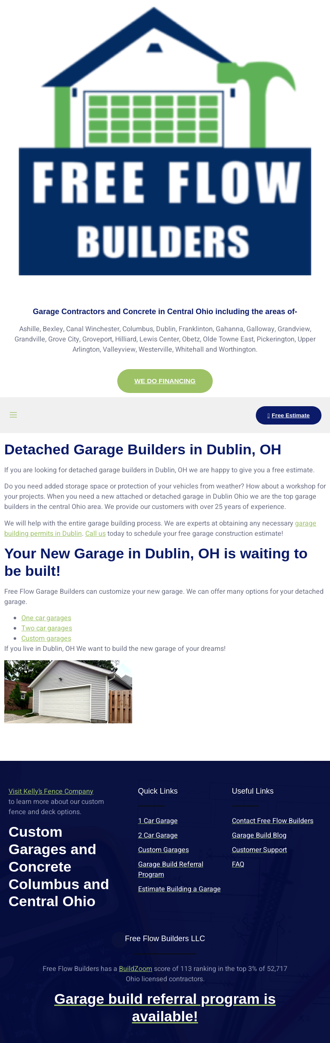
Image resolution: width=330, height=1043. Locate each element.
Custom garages (46, 639)
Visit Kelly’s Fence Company (51, 792)
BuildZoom (135, 969)
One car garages (46, 618)
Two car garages (46, 629)
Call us (95, 534)
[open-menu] (13, 416)
